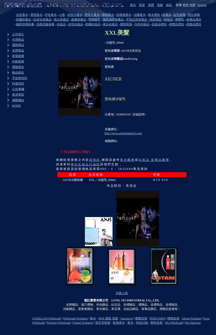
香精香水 (108, 15)
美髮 (160, 5)
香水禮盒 (154, 15)
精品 (169, 5)
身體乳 (179, 19)
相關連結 (18, 100)
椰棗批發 (141, 318)
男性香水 (36, 15)
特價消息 (18, 83)
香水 (133, 5)
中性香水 (51, 15)
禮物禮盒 (18, 67)
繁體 (186, 5)
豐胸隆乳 (94, 19)
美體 (151, 5)
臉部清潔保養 (25, 24)
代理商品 (18, 39)
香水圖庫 (127, 160)
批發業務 (18, 56)
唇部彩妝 (126, 24)
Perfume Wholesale (59, 322)
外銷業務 (18, 61)
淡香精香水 (123, 15)
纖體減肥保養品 (113, 19)
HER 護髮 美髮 (108, 318)
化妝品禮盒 (159, 24)
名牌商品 (18, 50)
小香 (62, 15)
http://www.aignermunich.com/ (123, 133)
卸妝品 (168, 19)
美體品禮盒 (176, 24)
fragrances (127, 318)
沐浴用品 (155, 19)
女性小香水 (74, 15)
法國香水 (140, 15)
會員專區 (18, 94)
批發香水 (119, 322)
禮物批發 (173, 318)
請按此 (94, 160)
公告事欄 (18, 89)
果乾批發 (156, 322)
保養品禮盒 (193, 19)
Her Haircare (193, 322)
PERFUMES (157, 318)
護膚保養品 (78, 19)
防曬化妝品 (92, 24)
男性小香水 (92, 15)
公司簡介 (18, 34)
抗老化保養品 (42, 19)
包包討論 (142, 322)
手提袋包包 (19, 78)
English (202, 5)
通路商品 (18, 45)
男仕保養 (194, 15)
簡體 (192, 5)
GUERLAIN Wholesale (46, 318)
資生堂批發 (102, 322)
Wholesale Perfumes (75, 318)
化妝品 (61, 24)
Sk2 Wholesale (174, 322)
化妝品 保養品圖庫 (153, 160)
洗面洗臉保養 (45, 24)
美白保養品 (61, 19)
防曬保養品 (23, 19)
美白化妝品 (110, 24)
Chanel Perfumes (83, 322)
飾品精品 (18, 72)
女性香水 (22, 15)
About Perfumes (191, 318)
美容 (142, 5)
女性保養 (180, 15)
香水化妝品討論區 (85, 164)
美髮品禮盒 (193, 24)
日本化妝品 (141, 24)
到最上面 (122, 293)
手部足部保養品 (136, 19)
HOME (16, 105)
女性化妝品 (75, 24)
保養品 (166, 15)
